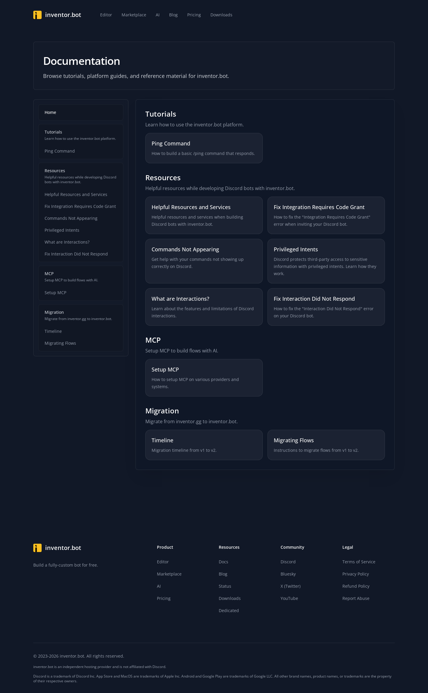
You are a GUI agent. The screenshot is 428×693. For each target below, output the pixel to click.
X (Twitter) (290, 586)
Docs (223, 562)
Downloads (230, 598)
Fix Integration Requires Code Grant (80, 206)
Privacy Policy (355, 574)
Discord (288, 562)
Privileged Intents (62, 230)
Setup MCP (55, 292)
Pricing (164, 598)
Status (225, 586)
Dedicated (229, 610)
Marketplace (169, 574)
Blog (223, 574)
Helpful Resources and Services (76, 194)
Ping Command (60, 151)
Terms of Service (358, 562)
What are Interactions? (67, 242)
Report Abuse (355, 598)
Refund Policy (355, 586)
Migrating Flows (60, 343)
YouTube (289, 598)
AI (159, 586)
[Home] (57, 15)
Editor (163, 562)
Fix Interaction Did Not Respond (76, 254)
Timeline (53, 331)
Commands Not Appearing (71, 218)
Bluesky (288, 574)
